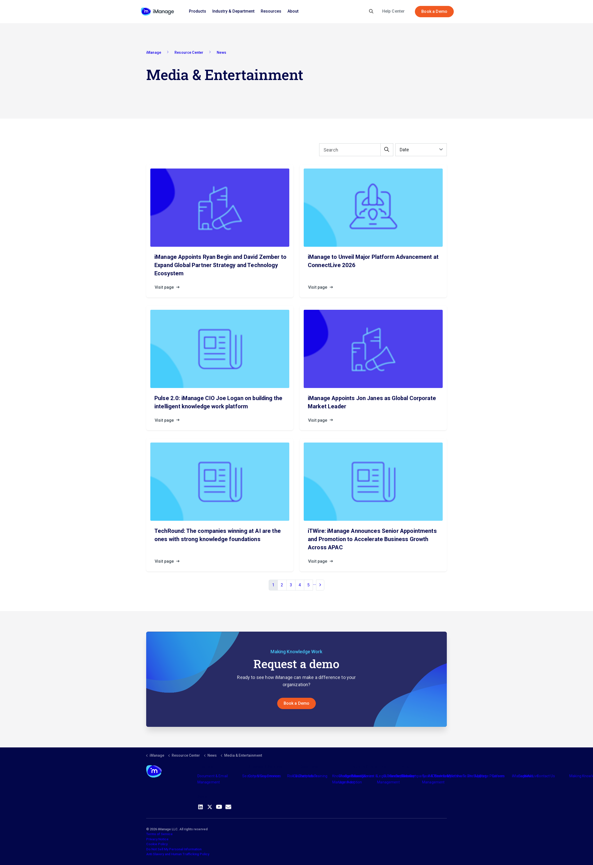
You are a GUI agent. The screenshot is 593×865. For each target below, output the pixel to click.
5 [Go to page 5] (308, 584)
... (314, 583)
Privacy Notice (157, 839)
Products (197, 11)
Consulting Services (264, 776)
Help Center (393, 11)
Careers (498, 776)
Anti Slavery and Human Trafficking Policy (177, 854)
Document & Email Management (212, 779)
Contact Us (546, 776)
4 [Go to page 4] (300, 584)
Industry (357, 776)
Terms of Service (159, 834)
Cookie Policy (157, 844)
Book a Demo (434, 11)
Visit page (168, 287)
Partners (307, 776)
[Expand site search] (371, 11)
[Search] (356, 149)
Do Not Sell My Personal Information (174, 849)
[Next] (320, 585)
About (293, 11)
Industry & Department (233, 11)
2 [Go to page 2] (282, 584)
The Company (413, 776)
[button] (386, 149)
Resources (271, 11)
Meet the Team (459, 776)
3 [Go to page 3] (291, 584)
